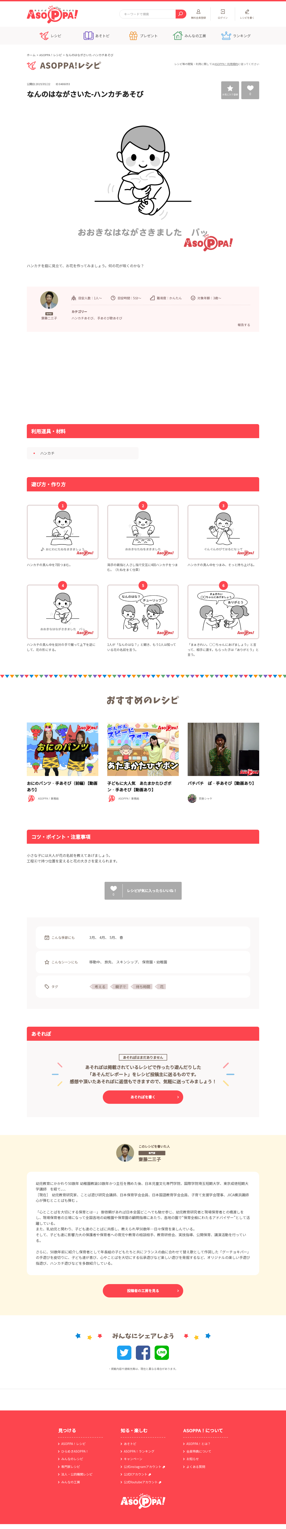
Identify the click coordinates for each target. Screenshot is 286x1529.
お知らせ (192, 1459)
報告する (244, 324)
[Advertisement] (97, 377)
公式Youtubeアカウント (141, 1482)
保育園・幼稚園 (154, 962)
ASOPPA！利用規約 (226, 64)
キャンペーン (133, 1459)
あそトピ (130, 1443)
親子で (120, 986)
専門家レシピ (70, 1466)
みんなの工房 (70, 1482)
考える (100, 986)
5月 (112, 937)
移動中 (94, 962)
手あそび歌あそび (109, 318)
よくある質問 (195, 1466)
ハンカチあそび (82, 318)
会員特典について (198, 1451)
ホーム (31, 55)
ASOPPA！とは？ (198, 1443)
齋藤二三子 (150, 1159)
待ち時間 (143, 986)
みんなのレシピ (72, 1459)
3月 (92, 937)
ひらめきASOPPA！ (75, 1451)
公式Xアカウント (135, 1474)
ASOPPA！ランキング (139, 1451)
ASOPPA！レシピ (50, 55)
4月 (102, 937)
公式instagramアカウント (143, 1466)
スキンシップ (127, 962)
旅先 (108, 962)
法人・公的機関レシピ (77, 1474)
